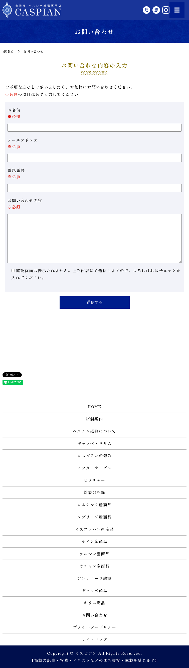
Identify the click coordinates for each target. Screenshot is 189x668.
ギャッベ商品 (95, 590)
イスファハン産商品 (94, 529)
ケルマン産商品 (94, 554)
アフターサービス (94, 468)
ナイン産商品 (95, 541)
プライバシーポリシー (94, 627)
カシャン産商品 (94, 566)
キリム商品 (94, 603)
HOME (8, 51)
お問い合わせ (95, 615)
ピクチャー (94, 480)
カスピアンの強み (94, 455)
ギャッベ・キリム (94, 443)
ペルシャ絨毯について (94, 431)
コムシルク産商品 (94, 505)
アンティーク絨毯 (94, 578)
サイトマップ (95, 639)
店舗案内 (94, 419)
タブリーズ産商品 (94, 517)
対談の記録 (94, 492)
